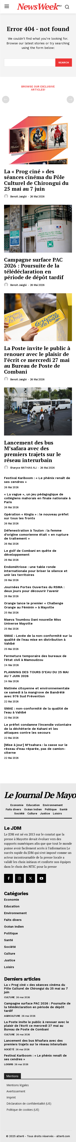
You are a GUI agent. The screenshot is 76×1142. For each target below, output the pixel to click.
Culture (9, 997)
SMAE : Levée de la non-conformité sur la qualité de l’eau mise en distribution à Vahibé (38, 639)
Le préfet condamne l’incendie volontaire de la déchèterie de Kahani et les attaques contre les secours (37, 728)
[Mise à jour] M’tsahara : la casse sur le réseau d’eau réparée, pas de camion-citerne (35, 749)
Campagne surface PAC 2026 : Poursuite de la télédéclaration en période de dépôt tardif (33, 268)
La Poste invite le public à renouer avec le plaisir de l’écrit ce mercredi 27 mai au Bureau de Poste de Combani (37, 360)
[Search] (63, 62)
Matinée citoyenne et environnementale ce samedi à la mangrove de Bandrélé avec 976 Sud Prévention (37, 692)
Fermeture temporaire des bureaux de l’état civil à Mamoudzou (35, 658)
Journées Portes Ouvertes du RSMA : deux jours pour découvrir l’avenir (34, 589)
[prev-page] (5, 99)
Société (9, 1049)
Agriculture (12, 1015)
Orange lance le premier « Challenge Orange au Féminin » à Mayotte (33, 605)
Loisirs (8, 1064)
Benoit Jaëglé (18, 196)
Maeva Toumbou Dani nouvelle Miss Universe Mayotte (32, 621)
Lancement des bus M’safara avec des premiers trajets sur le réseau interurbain (32, 451)
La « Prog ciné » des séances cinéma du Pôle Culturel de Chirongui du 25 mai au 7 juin (36, 180)
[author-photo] (6, 196)
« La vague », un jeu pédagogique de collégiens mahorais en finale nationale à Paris (37, 498)
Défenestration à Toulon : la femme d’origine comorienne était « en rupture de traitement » (36, 534)
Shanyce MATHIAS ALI (23, 467)
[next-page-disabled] (70, 99)
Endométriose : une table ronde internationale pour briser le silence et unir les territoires (35, 571)
